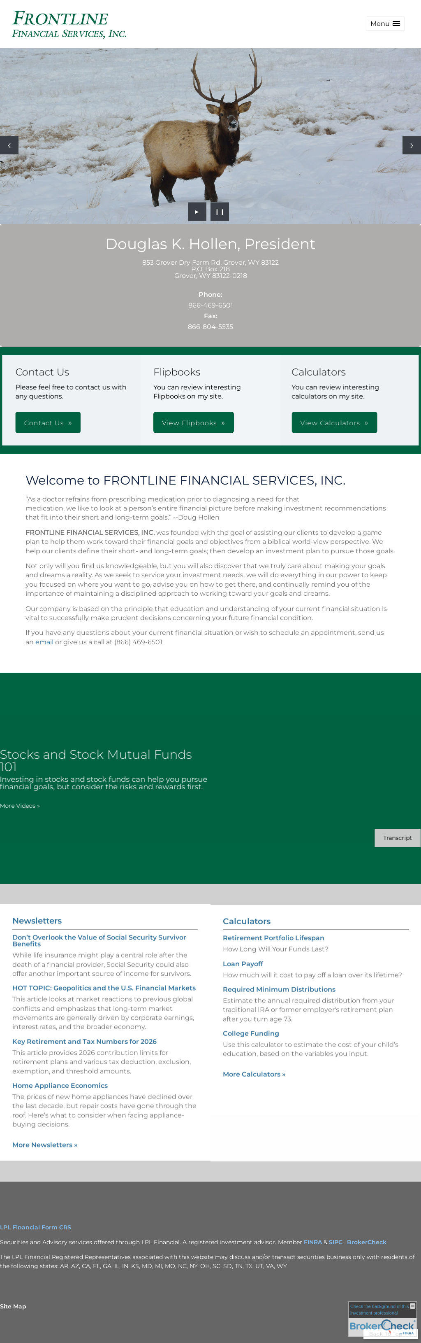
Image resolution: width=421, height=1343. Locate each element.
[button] (385, 23)
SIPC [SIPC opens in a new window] (335, 1242)
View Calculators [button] (215, 423)
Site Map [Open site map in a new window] (13, 1306)
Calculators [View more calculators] (247, 936)
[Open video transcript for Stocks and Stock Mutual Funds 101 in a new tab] (383, 838)
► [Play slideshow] (197, 211)
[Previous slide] (9, 145)
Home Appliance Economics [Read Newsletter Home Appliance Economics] (60, 1071)
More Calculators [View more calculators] (254, 1089)
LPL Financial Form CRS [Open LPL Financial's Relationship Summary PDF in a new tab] (35, 1227)
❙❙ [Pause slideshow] (220, 211)
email (44, 642)
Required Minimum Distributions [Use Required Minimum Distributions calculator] (279, 1004)
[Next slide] (411, 145)
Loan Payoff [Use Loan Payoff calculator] (243, 978)
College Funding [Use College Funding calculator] (251, 1048)
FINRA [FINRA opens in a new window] (313, 1242)
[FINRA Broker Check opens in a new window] (382, 1319)
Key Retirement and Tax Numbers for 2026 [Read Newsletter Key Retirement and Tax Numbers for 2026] (84, 1027)
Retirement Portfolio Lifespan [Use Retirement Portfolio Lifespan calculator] (273, 953)
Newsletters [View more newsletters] (37, 906)
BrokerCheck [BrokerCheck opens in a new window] (366, 1242)
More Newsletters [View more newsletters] (45, 1130)
